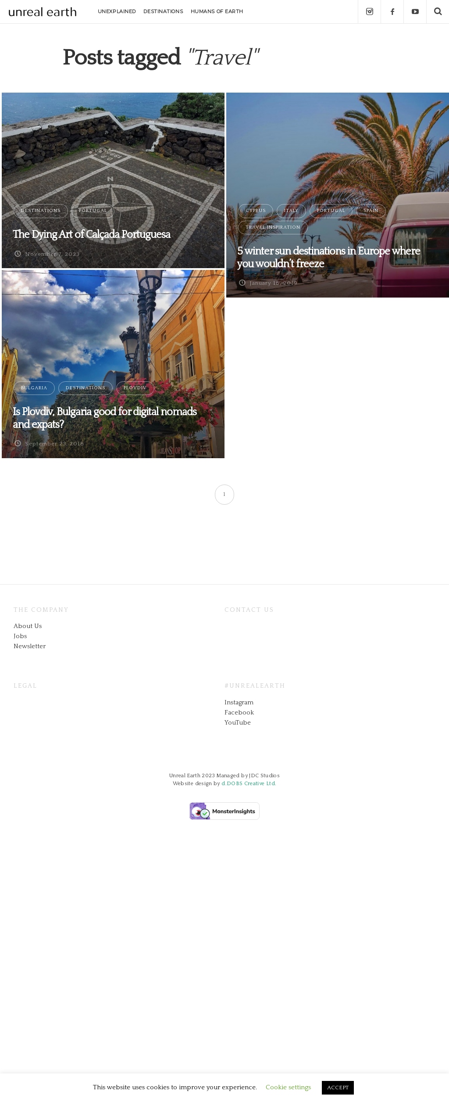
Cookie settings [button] (288, 1087)
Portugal (93, 210)
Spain (370, 210)
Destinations (41, 210)
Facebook (239, 712)
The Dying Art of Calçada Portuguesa (91, 235)
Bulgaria (34, 388)
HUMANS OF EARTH (217, 11)
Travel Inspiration (273, 227)
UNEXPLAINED (117, 11)
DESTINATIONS (163, 11)
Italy (291, 210)
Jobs (20, 636)
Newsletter (30, 646)
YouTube (237, 722)
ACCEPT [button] (338, 1087)
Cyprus (256, 210)
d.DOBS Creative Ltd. (248, 783)
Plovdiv (135, 388)
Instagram (238, 702)
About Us (28, 626)
